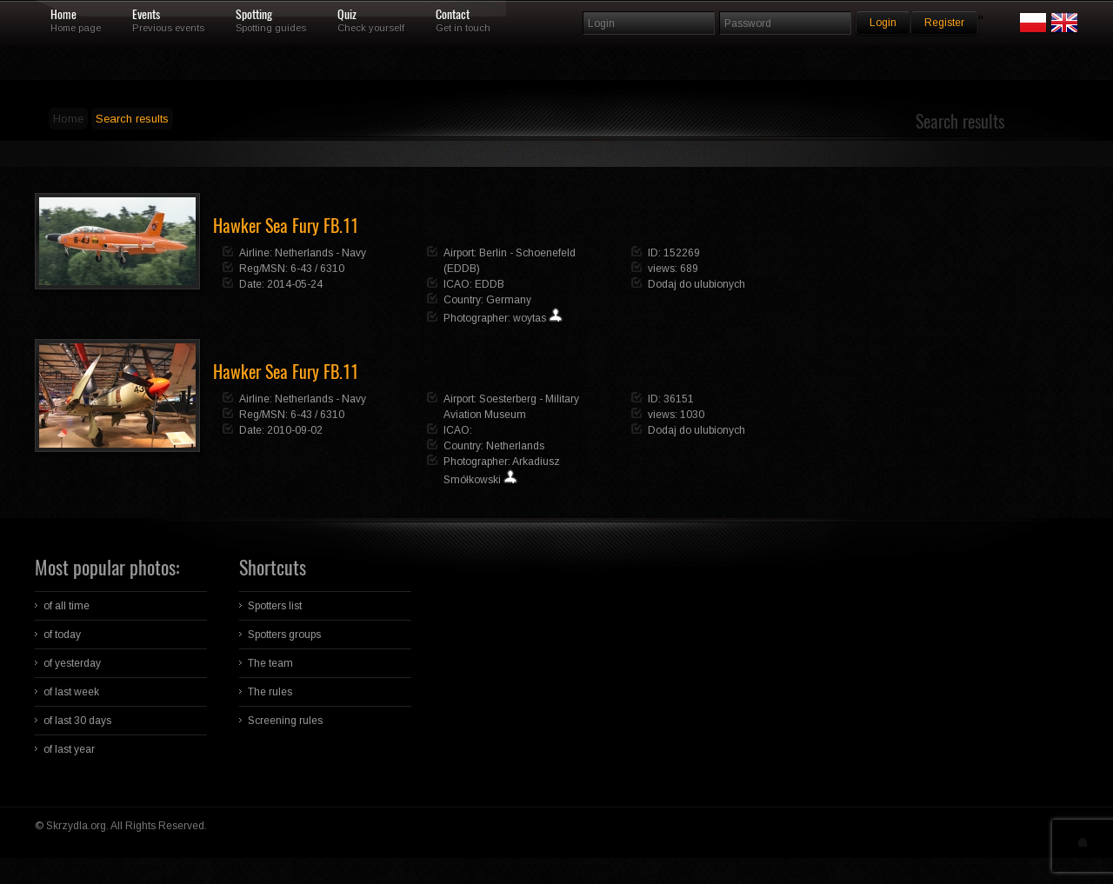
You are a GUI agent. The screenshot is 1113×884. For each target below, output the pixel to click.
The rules (270, 692)
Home (63, 15)
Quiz (347, 15)
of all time (66, 606)
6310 (332, 269)
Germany (508, 300)
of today (62, 634)
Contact (453, 15)
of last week (71, 692)
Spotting (254, 15)
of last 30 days (77, 721)
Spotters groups (284, 634)
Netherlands (515, 446)
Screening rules (285, 721)
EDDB (489, 284)
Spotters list (275, 606)
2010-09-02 (295, 430)
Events (146, 15)
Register (944, 23)
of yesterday (72, 663)
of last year (69, 749)
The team (270, 663)
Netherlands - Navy (320, 253)
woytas (529, 318)
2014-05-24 (295, 284)
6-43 (301, 269)
